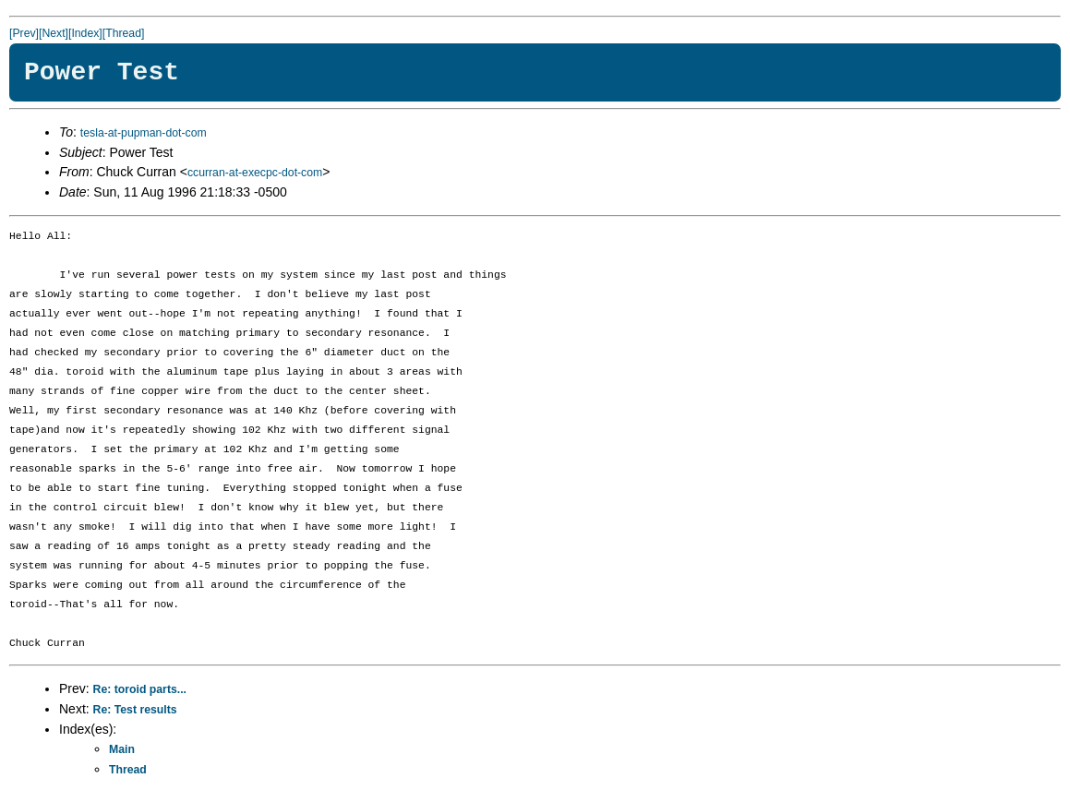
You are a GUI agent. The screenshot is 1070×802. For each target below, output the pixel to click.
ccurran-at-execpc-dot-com (254, 172)
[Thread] (123, 33)
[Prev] (24, 33)
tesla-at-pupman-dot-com (143, 132)
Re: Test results (135, 709)
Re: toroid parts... (139, 689)
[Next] (53, 33)
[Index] (85, 33)
